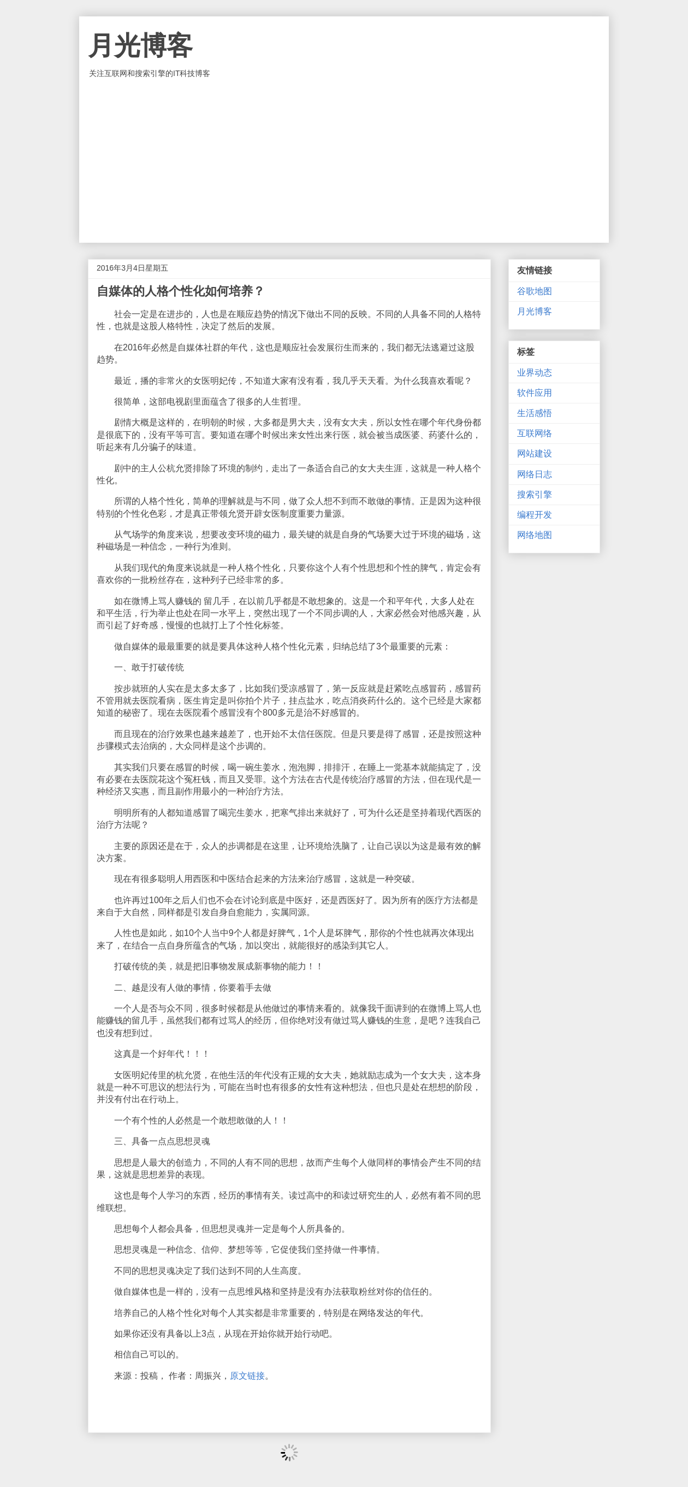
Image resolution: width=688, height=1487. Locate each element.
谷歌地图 (534, 291)
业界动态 (534, 372)
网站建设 (534, 453)
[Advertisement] (344, 160)
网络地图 (534, 535)
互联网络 (534, 433)
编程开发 (534, 514)
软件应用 (534, 392)
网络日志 (534, 474)
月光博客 (140, 45)
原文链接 (247, 1375)
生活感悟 (534, 413)
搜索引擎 (534, 494)
